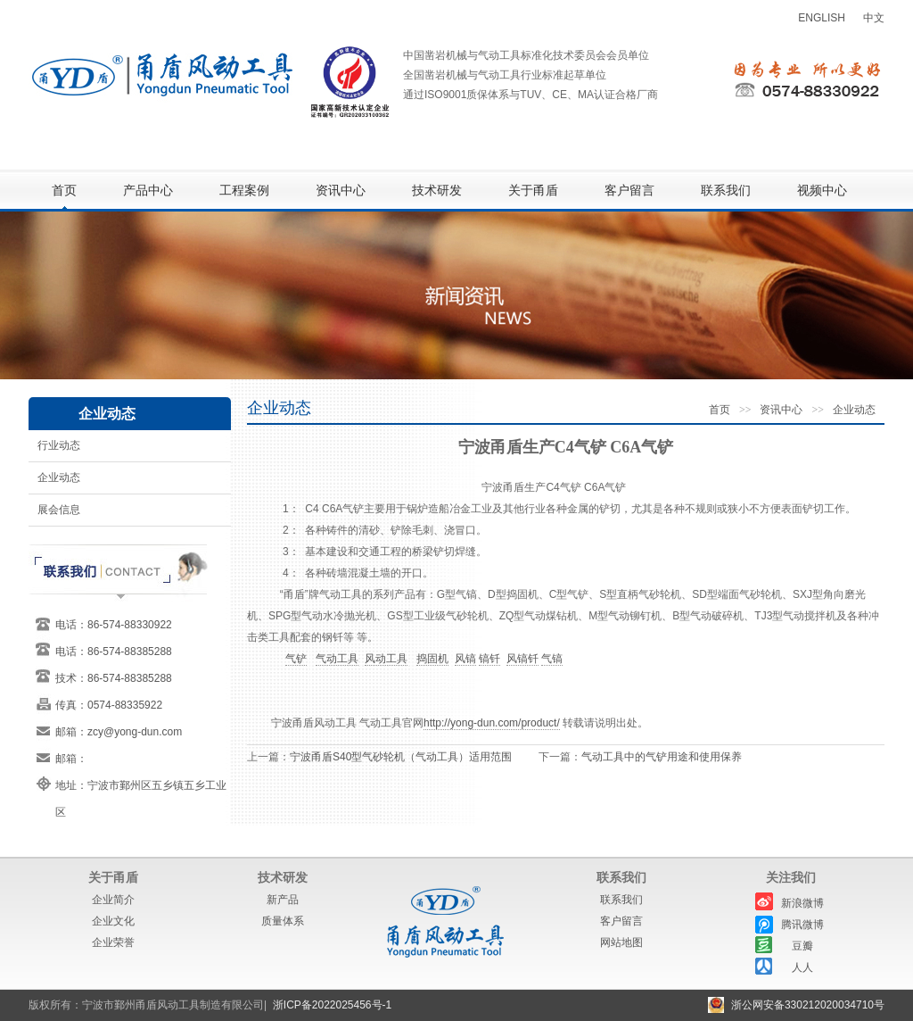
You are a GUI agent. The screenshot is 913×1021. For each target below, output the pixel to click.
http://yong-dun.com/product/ (492, 723)
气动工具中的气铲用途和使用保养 (661, 757)
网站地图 (621, 942)
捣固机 (432, 658)
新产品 (283, 899)
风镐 (465, 658)
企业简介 (113, 899)
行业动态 (58, 445)
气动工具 (337, 658)
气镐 (552, 658)
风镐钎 (522, 658)
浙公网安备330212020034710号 (807, 1005)
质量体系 (282, 921)
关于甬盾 (533, 190)
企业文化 (113, 921)
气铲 (296, 658)
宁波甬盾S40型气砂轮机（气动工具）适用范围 (401, 757)
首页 (64, 190)
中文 (873, 18)
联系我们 (726, 190)
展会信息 (58, 509)
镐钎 (489, 658)
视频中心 (822, 190)
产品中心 (148, 190)
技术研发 (437, 190)
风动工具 (386, 658)
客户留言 (629, 190)
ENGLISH (821, 18)
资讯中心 (341, 190)
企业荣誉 (113, 942)
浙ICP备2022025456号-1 (332, 1005)
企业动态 (58, 477)
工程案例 (244, 190)
